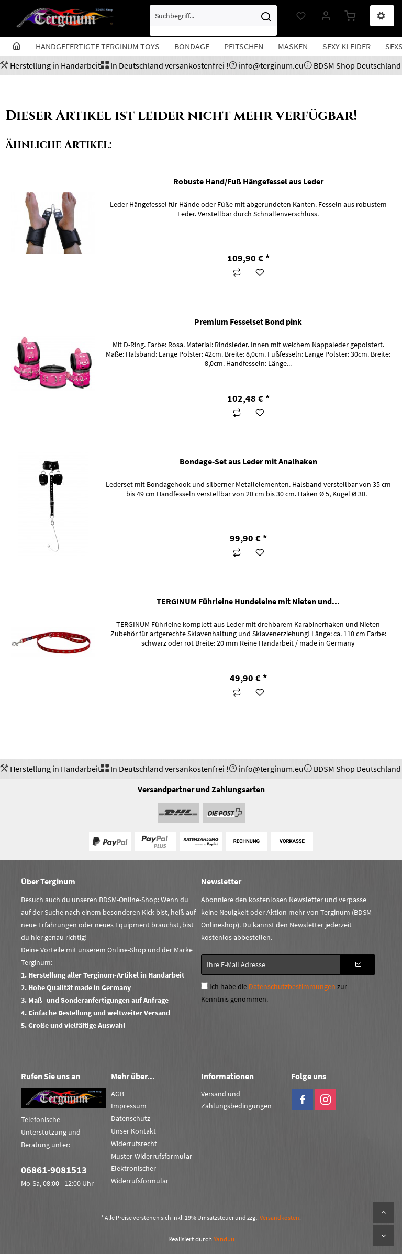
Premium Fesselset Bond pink (248, 321)
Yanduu (224, 1239)
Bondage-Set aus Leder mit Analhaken (248, 461)
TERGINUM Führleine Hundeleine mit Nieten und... (248, 601)
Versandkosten (279, 1218)
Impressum (129, 1106)
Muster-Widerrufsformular (151, 1156)
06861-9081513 (54, 1169)
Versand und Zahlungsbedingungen (236, 1100)
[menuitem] (213, 20)
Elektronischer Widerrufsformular (140, 1174)
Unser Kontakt (133, 1131)
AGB (117, 1093)
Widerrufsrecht (134, 1143)
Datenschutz (130, 1118)
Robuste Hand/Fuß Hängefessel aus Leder (248, 181)
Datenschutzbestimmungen (292, 986)
